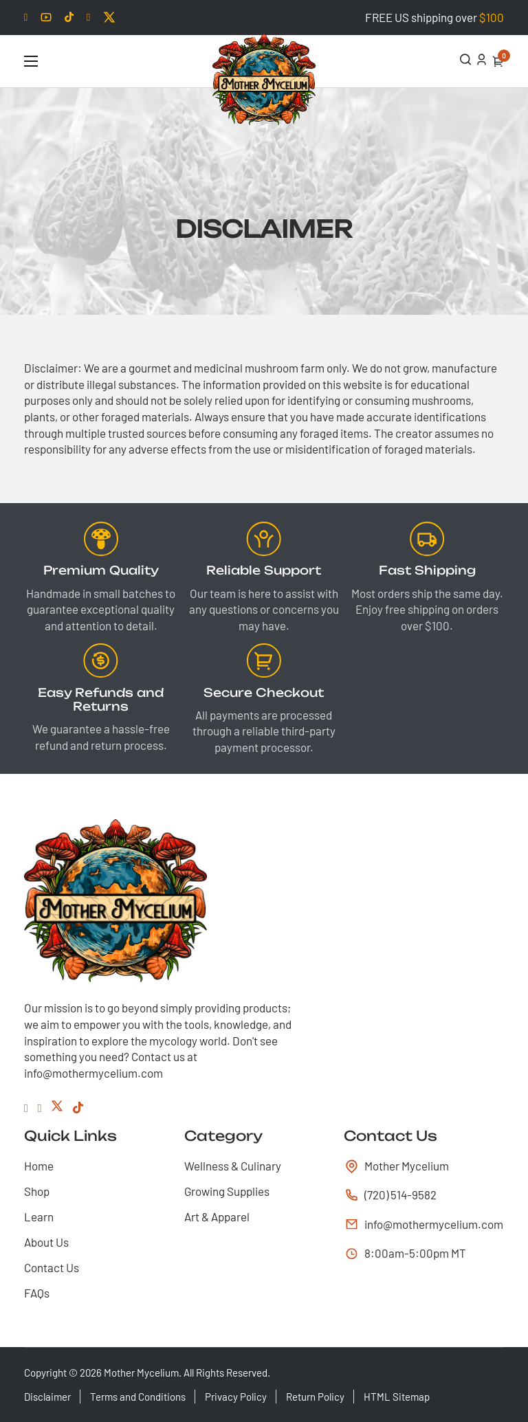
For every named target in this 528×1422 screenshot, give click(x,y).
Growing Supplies (227, 1191)
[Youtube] (46, 17)
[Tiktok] (69, 17)
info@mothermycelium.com (428, 1224)
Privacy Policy (236, 1396)
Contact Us (51, 1267)
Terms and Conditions (138, 1396)
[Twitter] (109, 17)
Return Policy (315, 1396)
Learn (39, 1216)
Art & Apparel (217, 1216)
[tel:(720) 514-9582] (424, 1195)
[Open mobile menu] (31, 61)
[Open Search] (466, 59)
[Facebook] (88, 17)
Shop (37, 1191)
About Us (46, 1242)
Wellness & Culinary (232, 1166)
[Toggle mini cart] (498, 61)
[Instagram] (40, 1108)
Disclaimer (47, 1396)
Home (39, 1166)
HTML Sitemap (397, 1396)
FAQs (37, 1293)
